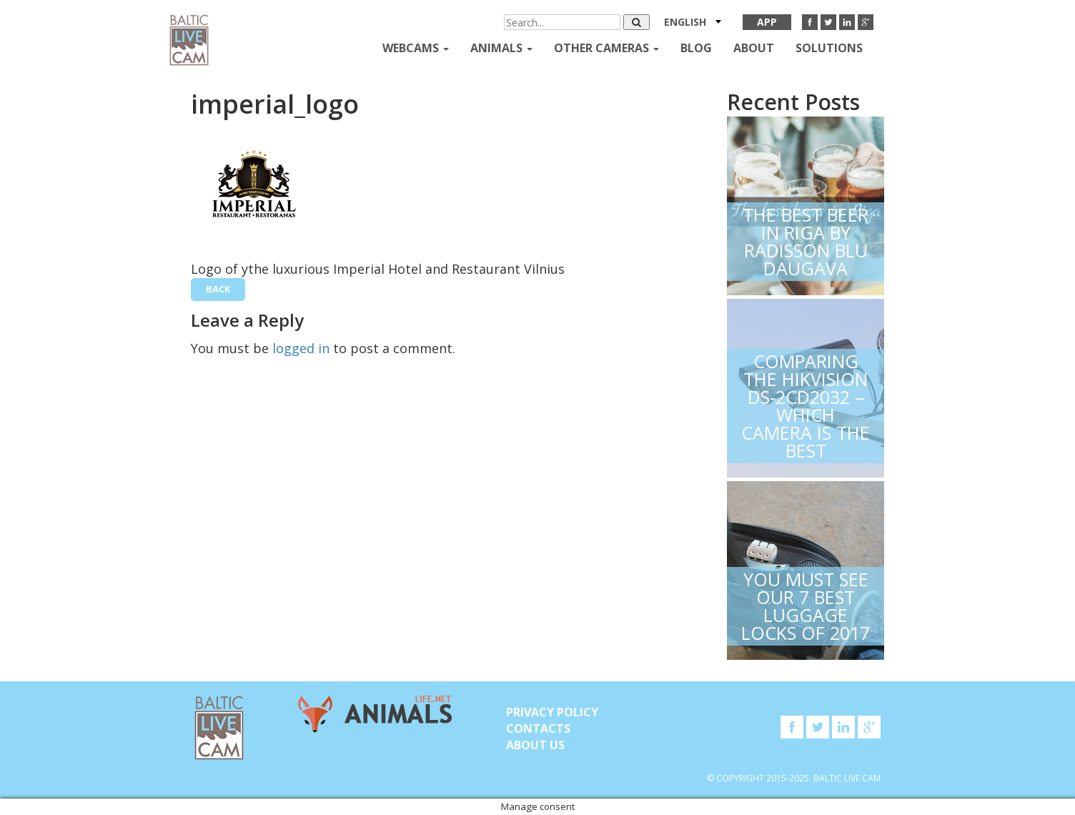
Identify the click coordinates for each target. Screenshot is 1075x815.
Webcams (415, 48)
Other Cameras (606, 48)
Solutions (829, 48)
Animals (501, 48)
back (218, 288)
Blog (696, 48)
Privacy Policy (552, 712)
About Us (535, 745)
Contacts (538, 728)
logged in (301, 348)
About (753, 48)
